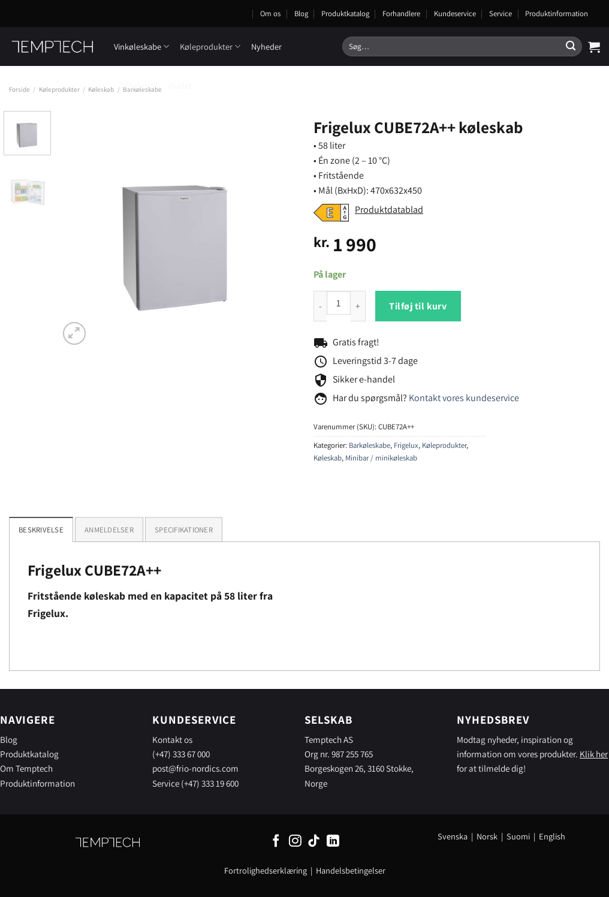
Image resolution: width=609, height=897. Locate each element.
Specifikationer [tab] (184, 530)
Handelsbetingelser (350, 870)
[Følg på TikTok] (313, 841)
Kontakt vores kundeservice (464, 398)
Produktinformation (556, 13)
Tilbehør (138, 85)
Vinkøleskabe (141, 46)
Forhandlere (401, 13)
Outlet (180, 85)
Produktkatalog (345, 13)
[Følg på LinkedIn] (333, 841)
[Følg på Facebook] (276, 841)
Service (500, 13)
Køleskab (101, 89)
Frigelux (406, 445)
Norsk (488, 836)
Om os (270, 13)
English (552, 836)
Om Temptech (26, 768)
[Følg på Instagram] (295, 841)
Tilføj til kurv (418, 306)
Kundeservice (455, 13)
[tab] (109, 529)
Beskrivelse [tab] (41, 530)
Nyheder (266, 46)
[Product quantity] (339, 303)
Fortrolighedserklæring (265, 870)
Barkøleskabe (369, 445)
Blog (301, 13)
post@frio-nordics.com (195, 768)
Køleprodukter (210, 46)
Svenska (453, 836)
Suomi (518, 836)
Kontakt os (172, 739)
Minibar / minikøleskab (381, 458)
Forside (19, 89)
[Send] (570, 47)
